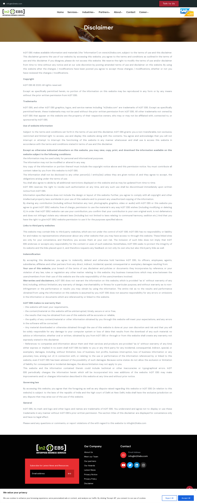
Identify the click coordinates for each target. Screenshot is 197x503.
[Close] (195, 490)
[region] (98, 496)
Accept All (186, 498)
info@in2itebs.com (138, 456)
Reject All (169, 498)
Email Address (134, 452)
